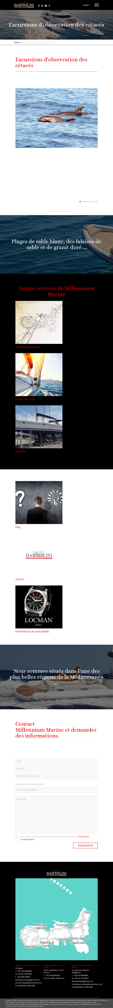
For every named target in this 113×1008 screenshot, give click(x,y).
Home (16, 42)
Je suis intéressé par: (29, 784)
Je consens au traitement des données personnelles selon (54, 838)
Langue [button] (86, 5)
